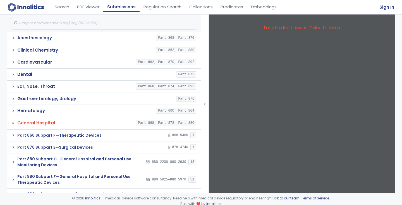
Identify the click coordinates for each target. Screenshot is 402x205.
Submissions (121, 7)
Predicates (232, 7)
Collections (201, 7)
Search (62, 7)
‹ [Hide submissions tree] (205, 103)
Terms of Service (315, 198)
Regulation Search (162, 7)
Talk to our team (286, 198)
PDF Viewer (88, 7)
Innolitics (92, 198)
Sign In (386, 7)
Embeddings (264, 7)
